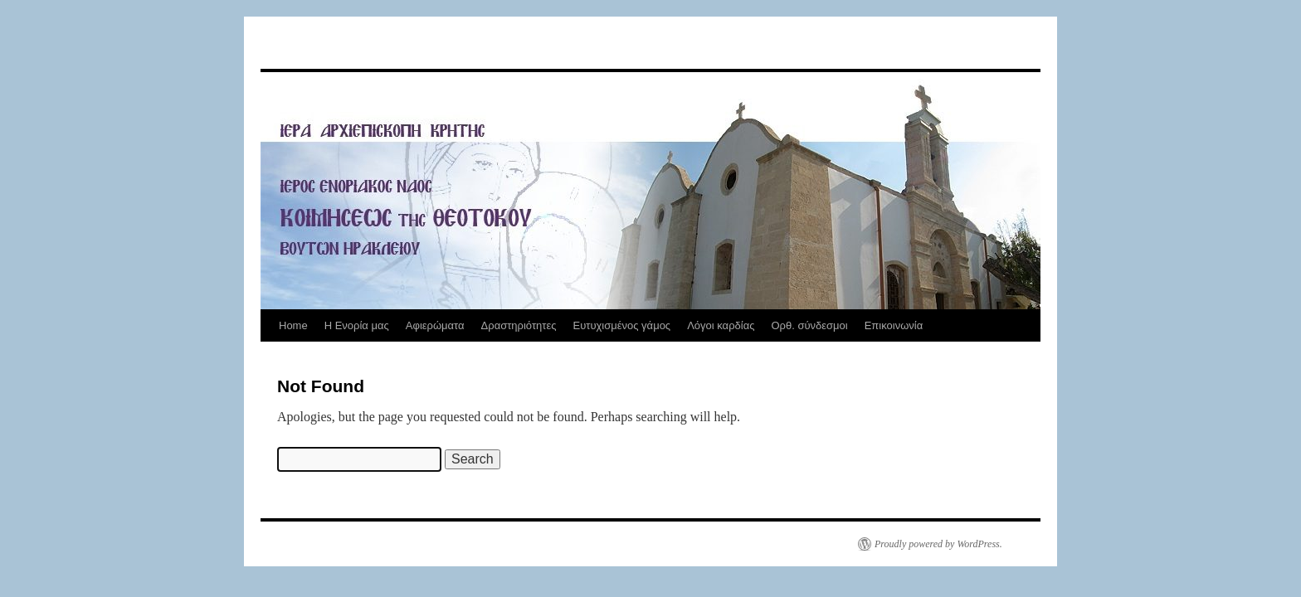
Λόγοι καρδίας (720, 325)
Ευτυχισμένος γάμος (621, 325)
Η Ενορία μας (356, 325)
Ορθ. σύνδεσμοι (809, 325)
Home (293, 325)
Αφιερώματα (435, 325)
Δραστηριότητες (519, 325)
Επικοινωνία (894, 325)
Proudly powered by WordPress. (938, 544)
